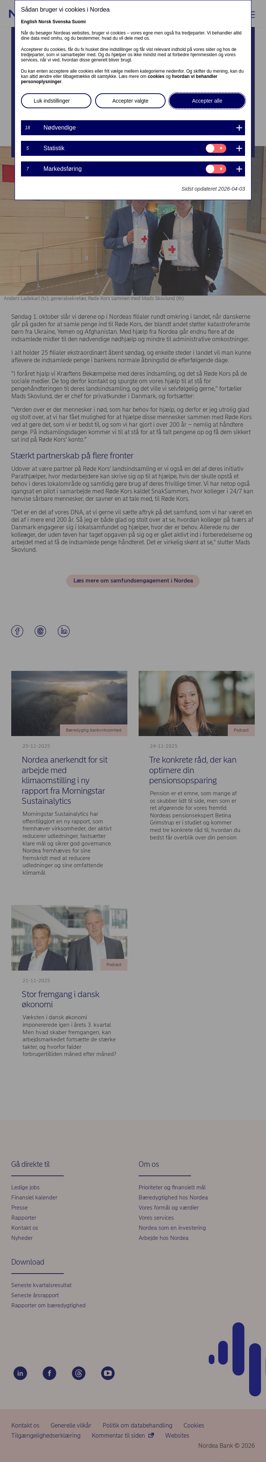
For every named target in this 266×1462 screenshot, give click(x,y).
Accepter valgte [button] (130, 101)
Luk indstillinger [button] (52, 101)
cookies (156, 76)
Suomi (79, 21)
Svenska (61, 21)
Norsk (45, 21)
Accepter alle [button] (207, 101)
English (29, 21)
